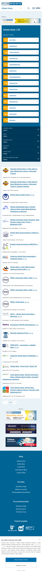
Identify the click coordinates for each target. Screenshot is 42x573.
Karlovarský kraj (13, 58)
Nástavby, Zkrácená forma (10, 157)
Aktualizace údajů (21, 486)
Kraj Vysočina (12, 114)
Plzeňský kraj (12, 95)
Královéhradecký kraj (14, 64)
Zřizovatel (6, 145)
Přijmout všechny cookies (21, 559)
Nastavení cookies (21, 570)
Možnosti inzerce (21, 509)
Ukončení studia (7, 140)
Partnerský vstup (21, 512)
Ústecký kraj (12, 108)
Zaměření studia (7, 128)
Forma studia (7, 151)
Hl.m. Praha (12, 40)
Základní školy (21, 461)
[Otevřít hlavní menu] (12, 8)
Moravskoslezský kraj (14, 77)
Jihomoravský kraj (14, 52)
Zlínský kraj (12, 120)
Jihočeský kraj (13, 46)
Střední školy (21, 464)
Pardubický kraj (13, 89)
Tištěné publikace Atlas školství (21, 492)
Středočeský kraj (13, 101)
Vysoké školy (21, 467)
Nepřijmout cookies (21, 565)
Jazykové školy (21, 472)
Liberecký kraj (12, 71)
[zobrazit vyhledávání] (28, 8)
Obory (4, 134)
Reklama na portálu (21, 489)
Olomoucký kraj (13, 83)
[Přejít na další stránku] (15, 402)
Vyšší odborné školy (21, 470)
